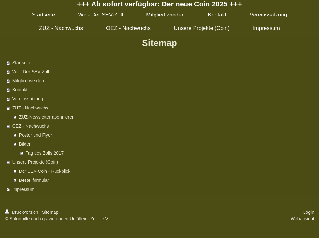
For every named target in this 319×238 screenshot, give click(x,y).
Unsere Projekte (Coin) (35, 162)
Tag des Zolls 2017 (45, 153)
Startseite (21, 62)
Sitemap (50, 212)
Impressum (23, 189)
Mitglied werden (28, 80)
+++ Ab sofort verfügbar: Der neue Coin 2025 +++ (159, 4)
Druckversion (22, 212)
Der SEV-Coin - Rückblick (45, 171)
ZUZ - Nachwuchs (30, 107)
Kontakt (19, 89)
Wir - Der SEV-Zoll (30, 71)
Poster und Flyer (35, 135)
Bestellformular (34, 180)
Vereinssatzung (27, 98)
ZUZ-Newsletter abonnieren (47, 116)
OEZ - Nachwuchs (30, 126)
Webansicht (302, 218)
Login (308, 212)
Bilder (25, 144)
